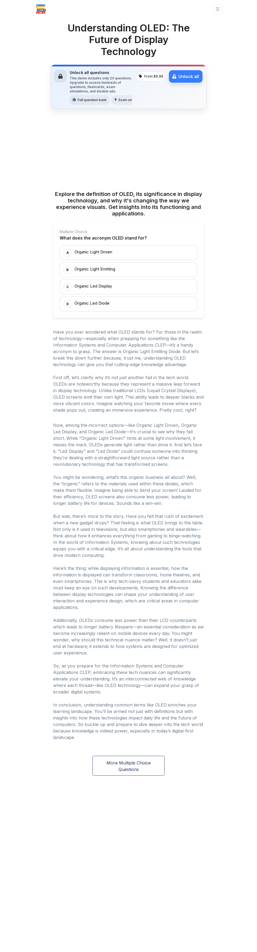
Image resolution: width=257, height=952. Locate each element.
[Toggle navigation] (218, 9)
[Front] (41, 9)
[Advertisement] (128, 151)
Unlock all (185, 76)
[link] (128, 86)
